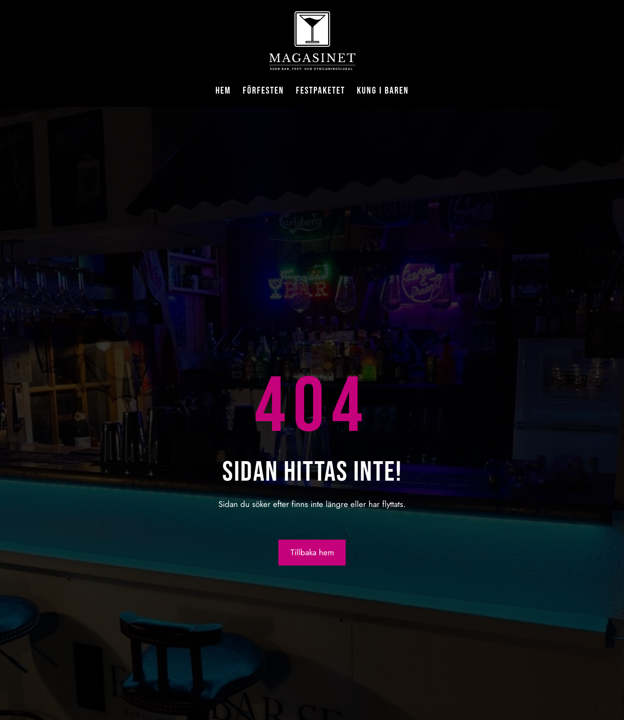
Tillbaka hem (312, 552)
